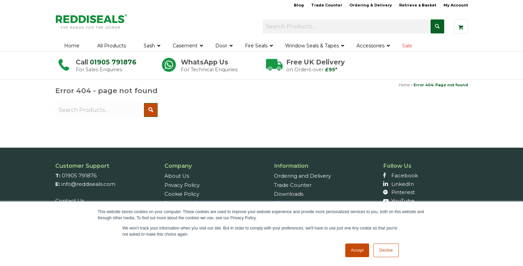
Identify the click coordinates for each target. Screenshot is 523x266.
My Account (456, 5)
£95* (331, 69)
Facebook (404, 175)
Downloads (288, 194)
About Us (176, 176)
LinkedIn (402, 184)
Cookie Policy (181, 194)
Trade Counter (326, 5)
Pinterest (403, 192)
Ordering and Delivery (302, 176)
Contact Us (69, 200)
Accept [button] (357, 250)
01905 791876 (113, 62)
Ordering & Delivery (370, 5)
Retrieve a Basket (417, 5)
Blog (299, 5)
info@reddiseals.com (88, 184)
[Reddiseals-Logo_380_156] (91, 25)
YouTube (403, 200)
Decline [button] (386, 250)
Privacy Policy (182, 185)
